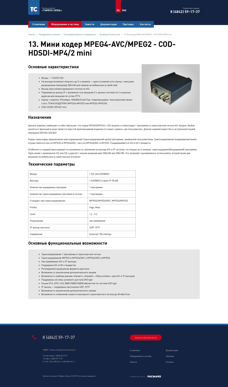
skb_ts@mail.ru (55, 361)
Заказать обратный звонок (146, 338)
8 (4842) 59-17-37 (185, 11)
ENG (124, 10)
